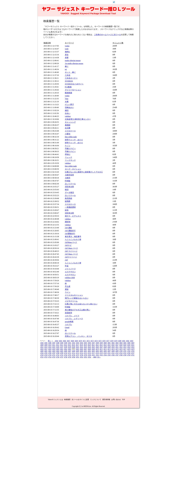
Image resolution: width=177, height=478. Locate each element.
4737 (77, 355)
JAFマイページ (71, 257)
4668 (89, 349)
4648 (105, 347)
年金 (67, 266)
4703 (132, 351)
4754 (49, 357)
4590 (65, 343)
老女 (67, 55)
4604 (121, 343)
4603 (117, 343)
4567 (68, 341)
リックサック (70, 160)
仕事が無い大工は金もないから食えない (81, 304)
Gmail (67, 327)
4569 (76, 341)
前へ (49, 341)
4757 (61, 357)
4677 (125, 349)
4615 (69, 345)
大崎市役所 (69, 175)
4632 (42, 347)
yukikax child (70, 278)
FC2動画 (68, 87)
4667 (85, 349)
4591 (69, 343)
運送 (67, 289)
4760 (73, 357)
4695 (101, 351)
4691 (85, 351)
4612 (57, 345)
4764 (89, 357)
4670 (97, 349)
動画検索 (68, 93)
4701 (125, 351)
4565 (60, 341)
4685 (61, 351)
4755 (53, 357)
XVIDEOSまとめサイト (74, 84)
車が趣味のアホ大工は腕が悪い (77, 310)
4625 (109, 345)
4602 (113, 343)
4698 (113, 351)
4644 (89, 347)
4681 (46, 351)
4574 (96, 341)
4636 (57, 347)
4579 (115, 341)
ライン (67, 292)
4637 (61, 347)
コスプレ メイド (72, 316)
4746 (113, 355)
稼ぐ (67, 66)
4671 (101, 349)
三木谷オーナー (71, 78)
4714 (81, 353)
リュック (68, 157)
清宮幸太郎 (69, 187)
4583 (131, 341)
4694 (97, 351)
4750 (128, 355)
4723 (117, 353)
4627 (117, 345)
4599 (101, 343)
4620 (89, 345)
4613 (61, 345)
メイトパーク (70, 269)
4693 (93, 351)
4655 (132, 347)
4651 (117, 347)
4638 (65, 347)
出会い (67, 113)
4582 (127, 341)
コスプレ (68, 324)
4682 (49, 351)
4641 (77, 347)
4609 (46, 345)
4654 (128, 347)
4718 (97, 353)
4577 (107, 341)
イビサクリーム (71, 301)
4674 (113, 349)
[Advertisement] (88, 376)
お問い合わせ (116, 399)
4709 (61, 353)
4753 (46, 357)
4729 (46, 355)
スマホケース (70, 131)
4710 (65, 353)
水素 (67, 102)
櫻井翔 (67, 222)
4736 (73, 355)
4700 (121, 351)
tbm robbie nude (71, 137)
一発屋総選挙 (70, 207)
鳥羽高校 (68, 198)
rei (66, 69)
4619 (85, 345)
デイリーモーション (73, 90)
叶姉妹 (67, 181)
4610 (49, 345)
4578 (111, 341)
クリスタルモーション (74, 295)
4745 (109, 355)
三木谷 (67, 75)
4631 (132, 345)
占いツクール (70, 184)
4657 (46, 349)
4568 (72, 341)
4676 (121, 349)
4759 (69, 357)
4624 (105, 345)
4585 (46, 343)
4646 (97, 347)
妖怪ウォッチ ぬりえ (74, 140)
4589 (61, 343)
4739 (85, 355)
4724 (120, 353)
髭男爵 (67, 201)
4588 (57, 343)
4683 (53, 351)
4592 (73, 343)
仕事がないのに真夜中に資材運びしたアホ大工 (84, 172)
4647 (101, 347)
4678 (128, 349)
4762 (81, 357)
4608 (42, 345)
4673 (109, 349)
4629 (124, 345)
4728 (42, 355)
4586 (49, 343)
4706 (49, 353)
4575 (100, 341)
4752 (42, 357)
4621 (93, 345)
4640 (73, 347)
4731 (53, 355)
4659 (53, 349)
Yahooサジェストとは (55, 399)
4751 (132, 355)
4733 (61, 355)
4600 (105, 343)
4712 (73, 353)
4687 (69, 351)
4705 (46, 353)
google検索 (69, 322)
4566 (64, 341)
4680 (42, 351)
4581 (123, 341)
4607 (132, 343)
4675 (117, 349)
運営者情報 (106, 399)
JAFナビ (68, 245)
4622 (97, 345)
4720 (105, 353)
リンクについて (95, 399)
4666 (81, 349)
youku (67, 46)
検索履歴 (67, 399)
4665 (77, 349)
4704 (42, 353)
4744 (105, 355)
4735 (69, 355)
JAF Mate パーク (71, 248)
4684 (57, 351)
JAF (66, 260)
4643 (85, 347)
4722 (113, 353)
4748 (121, 355)
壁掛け (67, 154)
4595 (85, 343)
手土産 (67, 286)
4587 (53, 343)
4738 (81, 355)
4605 (125, 343)
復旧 (67, 190)
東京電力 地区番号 (73, 236)
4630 (128, 345)
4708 (57, 353)
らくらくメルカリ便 (73, 239)
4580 (119, 341)
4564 (56, 341)
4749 (125, 355)
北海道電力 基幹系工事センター (78, 119)
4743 (101, 355)
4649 (109, 347)
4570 (80, 341)
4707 (53, 353)
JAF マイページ (71, 251)
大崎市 (67, 178)
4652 (121, 347)
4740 (89, 355)
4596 (89, 343)
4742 (97, 355)
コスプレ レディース (74, 319)
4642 (81, 347)
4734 (65, 355)
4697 (109, 351)
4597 (93, 343)
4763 (85, 357)
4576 (104, 341)
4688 (73, 351)
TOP (123, 399)
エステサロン (70, 272)
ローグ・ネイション (73, 169)
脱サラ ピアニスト (73, 216)
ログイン (129, 2)
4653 (125, 347)
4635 (53, 347)
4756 (57, 357)
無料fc (67, 52)
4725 (124, 353)
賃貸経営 (68, 313)
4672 (105, 349)
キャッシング (70, 122)
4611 (53, 345)
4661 (61, 349)
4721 (109, 353)
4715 (85, 353)
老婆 (67, 58)
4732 (57, 355)
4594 (81, 343)
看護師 (67, 125)
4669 (93, 349)
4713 (77, 353)
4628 (120, 345)
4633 (46, 347)
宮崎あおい (69, 107)
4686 (65, 351)
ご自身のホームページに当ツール (107, 35)
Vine (66, 99)
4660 (57, 349)
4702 (128, 351)
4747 (117, 355)
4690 (81, 351)
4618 (81, 345)
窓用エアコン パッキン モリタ (78, 336)
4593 (77, 343)
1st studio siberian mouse (74, 63)
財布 (67, 210)
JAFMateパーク (71, 242)
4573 (92, 341)
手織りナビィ (70, 148)
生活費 (67, 128)
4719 (101, 353)
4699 (117, 351)
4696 (105, 351)
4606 (128, 343)
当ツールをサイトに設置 (80, 399)
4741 (93, 355)
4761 (77, 357)
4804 (95, 357)
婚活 (67, 110)
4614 (65, 345)
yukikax (68, 116)
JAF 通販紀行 (70, 231)
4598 (97, 343)
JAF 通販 (68, 228)
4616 (73, 345)
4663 (69, 349)
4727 (132, 353)
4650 (113, 347)
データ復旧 (69, 192)
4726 (128, 353)
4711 (69, 353)
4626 (113, 345)
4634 (49, 347)
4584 (42, 343)
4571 (84, 341)
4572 (88, 341)
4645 (93, 347)
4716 (89, 353)
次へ (98, 357)
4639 (69, 347)
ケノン (67, 146)
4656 (42, 349)
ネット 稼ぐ (70, 72)
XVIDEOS (69, 81)
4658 (49, 349)
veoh (66, 49)
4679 (132, 349)
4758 (65, 357)
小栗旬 (67, 134)
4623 (101, 345)
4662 (65, 349)
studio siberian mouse (73, 60)
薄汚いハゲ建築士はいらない (76, 298)
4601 (109, 343)
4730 (49, 355)
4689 (77, 351)
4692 (89, 351)
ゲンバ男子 (69, 104)
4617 (77, 345)
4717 (93, 353)
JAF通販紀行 (70, 234)
